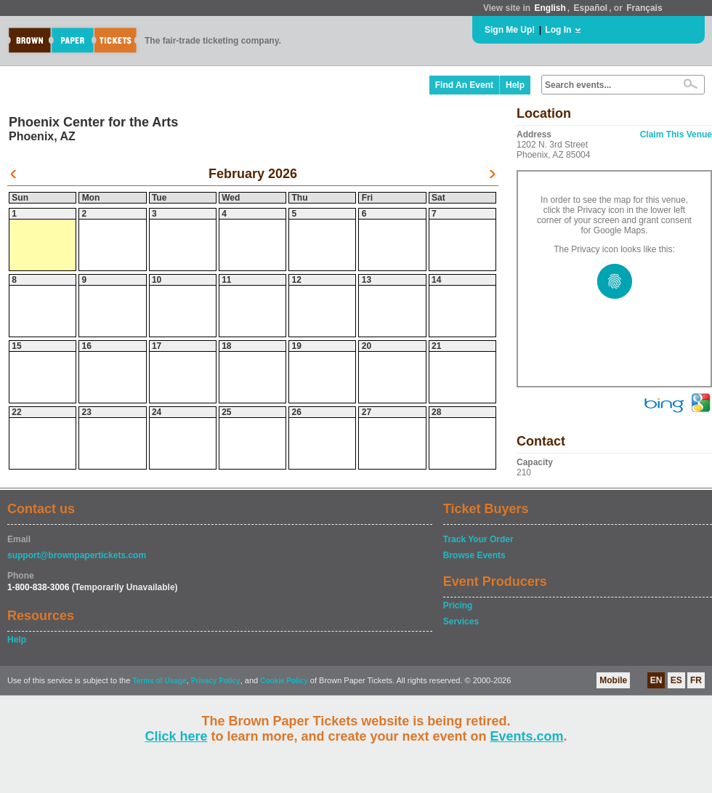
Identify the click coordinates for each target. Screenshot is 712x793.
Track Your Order (478, 539)
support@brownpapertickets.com (76, 555)
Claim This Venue (676, 134)
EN (656, 680)
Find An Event (464, 85)
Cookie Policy (284, 681)
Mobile (613, 680)
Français (644, 8)
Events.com (527, 736)
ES (676, 680)
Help (515, 85)
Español (591, 8)
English (549, 8)
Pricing (458, 605)
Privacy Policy (215, 681)
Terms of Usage (159, 681)
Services (461, 621)
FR (696, 680)
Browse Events (474, 555)
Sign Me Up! (510, 30)
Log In (558, 30)
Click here (176, 736)
